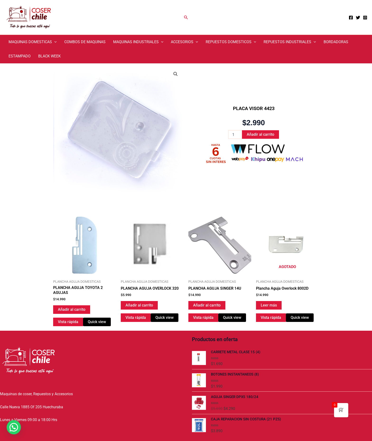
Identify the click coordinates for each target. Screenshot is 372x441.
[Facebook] (351, 17)
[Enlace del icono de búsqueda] (186, 17)
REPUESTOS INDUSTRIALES (290, 42)
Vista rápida (68, 322)
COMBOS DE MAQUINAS (85, 42)
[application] (54, 42)
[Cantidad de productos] (235, 134)
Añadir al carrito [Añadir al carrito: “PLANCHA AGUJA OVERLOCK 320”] (139, 305)
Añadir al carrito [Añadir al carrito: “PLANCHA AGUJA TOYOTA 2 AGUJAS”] (71, 309)
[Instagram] (365, 17)
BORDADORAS (336, 42)
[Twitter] (358, 17)
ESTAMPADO (20, 56)
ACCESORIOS (184, 42)
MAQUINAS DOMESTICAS (33, 42)
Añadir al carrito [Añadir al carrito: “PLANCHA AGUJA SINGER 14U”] (207, 305)
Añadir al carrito (260, 134)
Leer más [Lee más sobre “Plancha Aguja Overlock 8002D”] (269, 305)
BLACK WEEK (49, 56)
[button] (175, 74)
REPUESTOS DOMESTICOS (231, 42)
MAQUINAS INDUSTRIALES (138, 42)
